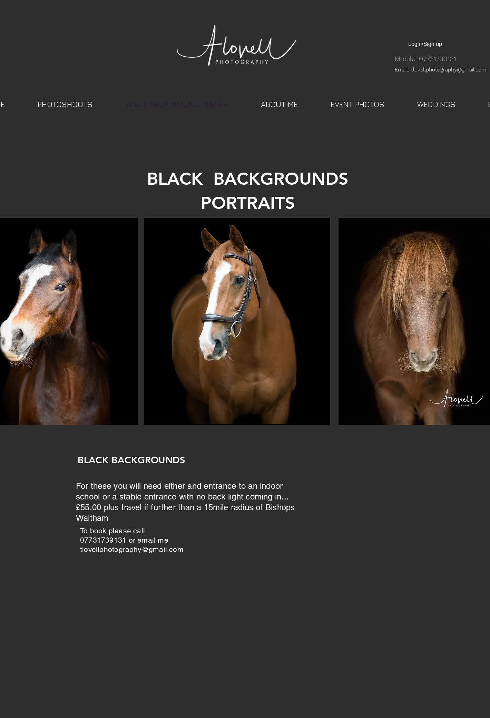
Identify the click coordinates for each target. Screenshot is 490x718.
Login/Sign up (425, 44)
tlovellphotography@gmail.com (132, 549)
